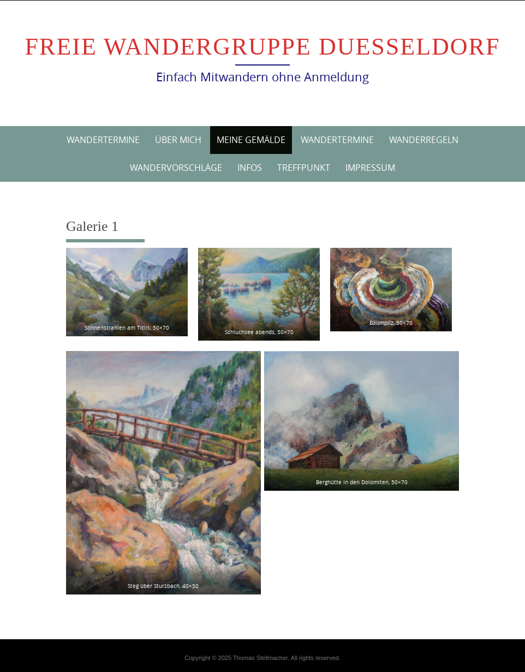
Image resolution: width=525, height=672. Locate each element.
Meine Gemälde (251, 140)
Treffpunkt (303, 168)
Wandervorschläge (176, 168)
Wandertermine (103, 140)
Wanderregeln (423, 140)
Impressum (370, 168)
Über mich (178, 140)
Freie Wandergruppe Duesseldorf (262, 46)
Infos (249, 168)
